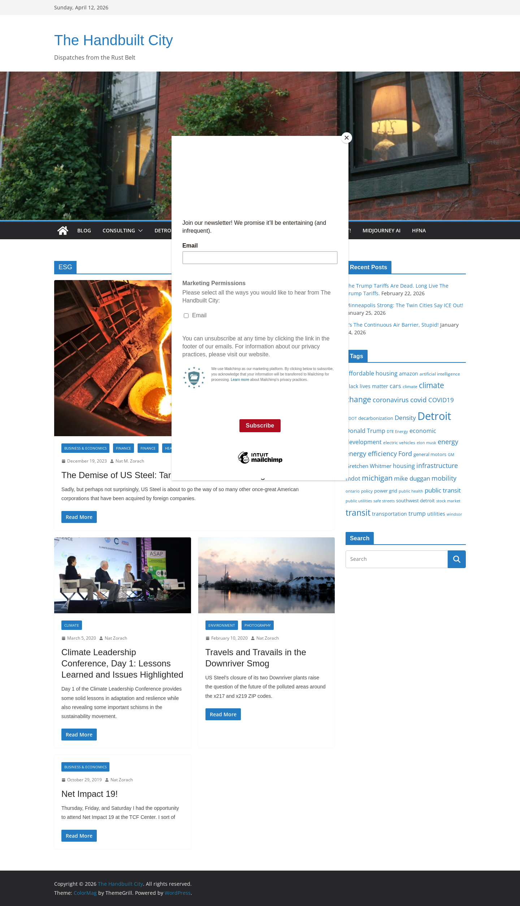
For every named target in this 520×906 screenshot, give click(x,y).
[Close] (346, 137)
